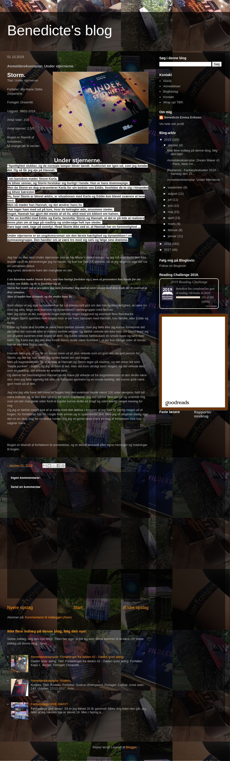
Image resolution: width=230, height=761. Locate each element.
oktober (173, 145)
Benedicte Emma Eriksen (182, 117)
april (171, 218)
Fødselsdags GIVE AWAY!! (49, 704)
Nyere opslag (20, 607)
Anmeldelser (171, 86)
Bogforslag (170, 91)
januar (173, 236)
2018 (168, 244)
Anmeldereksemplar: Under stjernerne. (193, 179)
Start (77, 607)
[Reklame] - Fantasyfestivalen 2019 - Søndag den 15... (192, 172)
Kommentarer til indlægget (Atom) (48, 617)
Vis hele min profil (171, 124)
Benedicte (181, 288)
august (173, 193)
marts (172, 224)
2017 (168, 250)
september (176, 187)
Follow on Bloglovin (172, 266)
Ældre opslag (136, 607)
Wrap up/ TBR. (173, 102)
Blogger (131, 747)
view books (211, 306)
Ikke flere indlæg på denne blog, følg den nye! (46, 631)
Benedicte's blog (59, 30)
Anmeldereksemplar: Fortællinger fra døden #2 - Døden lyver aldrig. (77, 657)
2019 (168, 139)
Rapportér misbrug (203, 414)
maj (171, 212)
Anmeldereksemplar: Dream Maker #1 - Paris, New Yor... (193, 162)
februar (173, 230)
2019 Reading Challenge (189, 282)
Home (167, 81)
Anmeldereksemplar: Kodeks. (51, 680)
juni (171, 205)
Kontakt (168, 97)
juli (170, 199)
